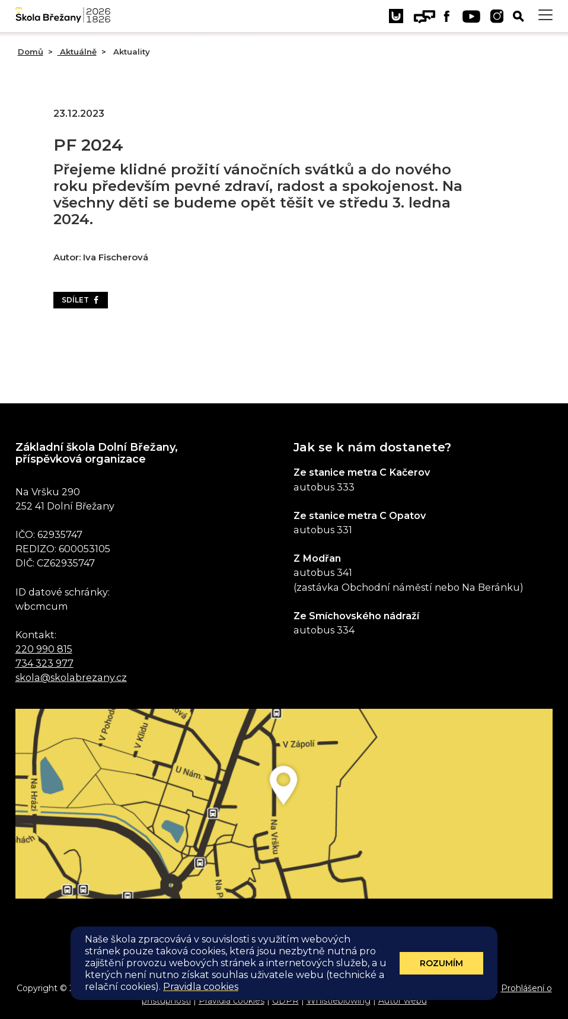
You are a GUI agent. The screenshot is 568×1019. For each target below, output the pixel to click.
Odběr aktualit (284, 940)
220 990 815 (43, 649)
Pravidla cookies (231, 1000)
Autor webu (402, 1000)
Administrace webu (320, 988)
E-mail (480, 988)
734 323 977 (44, 663)
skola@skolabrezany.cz (71, 677)
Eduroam (387, 988)
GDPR (285, 1000)
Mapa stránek (245, 988)
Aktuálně (77, 51)
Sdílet (81, 299)
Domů (30, 51)
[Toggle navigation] (545, 15)
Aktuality (130, 51)
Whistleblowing (339, 1000)
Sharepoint (436, 988)
